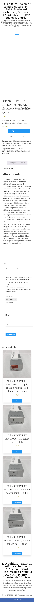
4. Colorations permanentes (20, 141)
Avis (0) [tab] (23, 163)
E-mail (9, 324)
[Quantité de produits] (5, 131)
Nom (8, 315)
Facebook (17, 600)
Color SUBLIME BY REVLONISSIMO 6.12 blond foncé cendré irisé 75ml (16, 151)
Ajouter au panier (19, 131)
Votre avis (10, 302)
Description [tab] (13, 163)
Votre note (10, 296)
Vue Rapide (17, 401)
